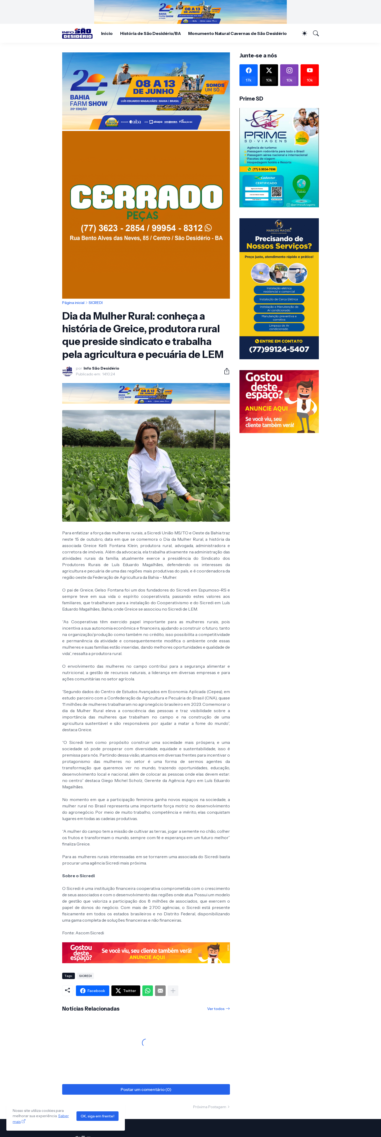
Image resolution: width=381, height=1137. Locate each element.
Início (107, 33)
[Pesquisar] (313, 33)
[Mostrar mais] (173, 990)
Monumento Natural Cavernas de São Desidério (237, 33)
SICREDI (96, 302)
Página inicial (73, 302)
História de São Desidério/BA (150, 33)
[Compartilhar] (224, 371)
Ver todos (216, 1008)
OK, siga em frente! (97, 1116)
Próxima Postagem (209, 1106)
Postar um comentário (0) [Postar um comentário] (146, 1089)
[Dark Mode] (302, 33)
